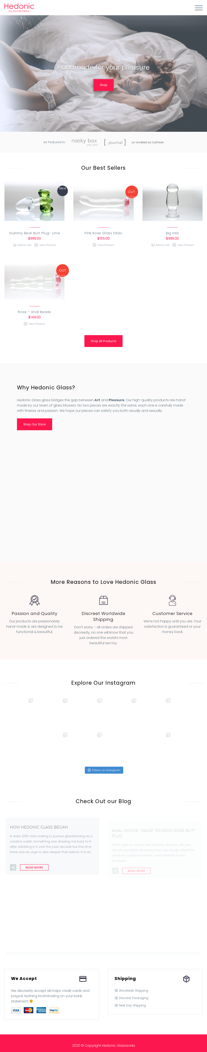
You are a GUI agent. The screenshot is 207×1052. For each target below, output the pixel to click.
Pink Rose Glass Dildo (103, 233)
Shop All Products (103, 341)
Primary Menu (199, 7)
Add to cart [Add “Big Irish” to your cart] (162, 245)
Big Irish (172, 233)
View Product (47, 245)
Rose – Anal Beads (34, 311)
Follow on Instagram (104, 770)
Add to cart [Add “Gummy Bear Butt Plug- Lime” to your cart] (24, 245)
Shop (103, 85)
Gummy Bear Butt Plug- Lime (34, 233)
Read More (34, 872)
